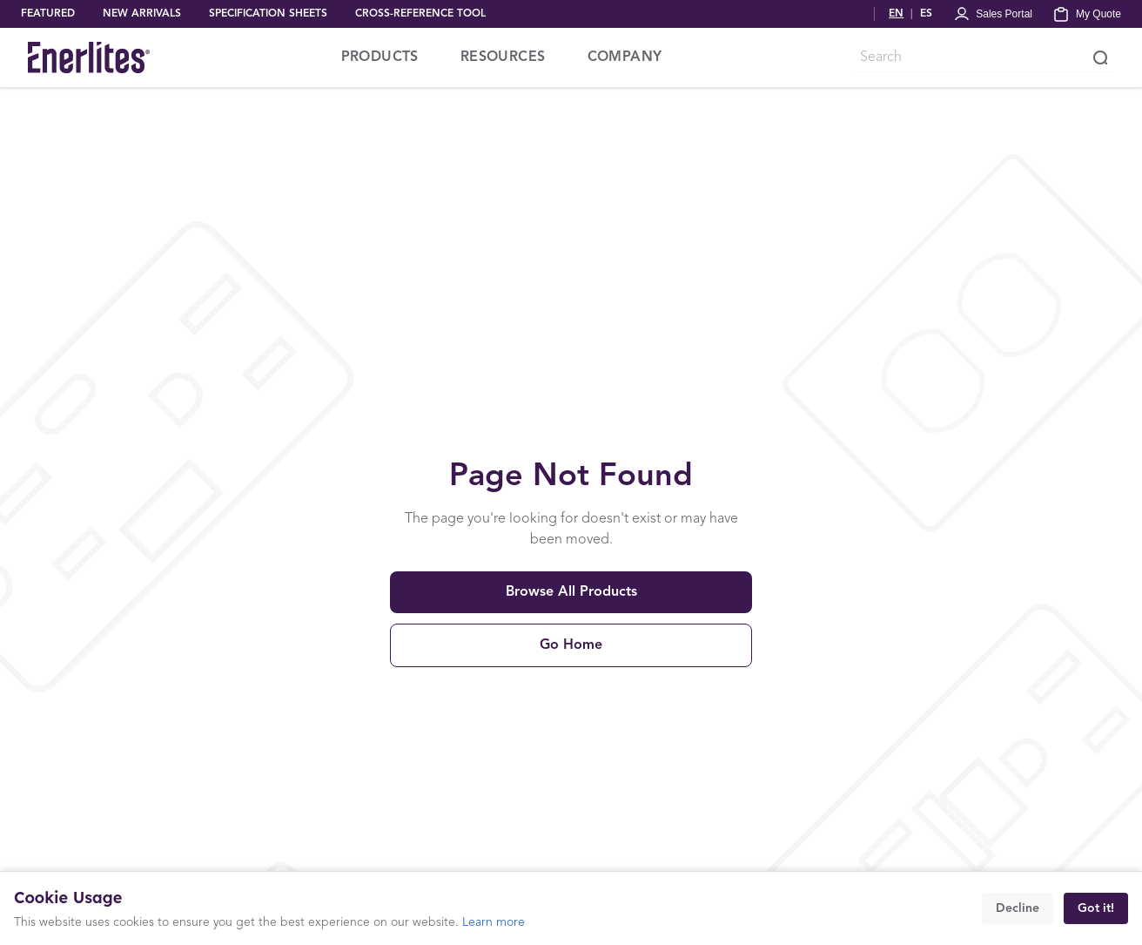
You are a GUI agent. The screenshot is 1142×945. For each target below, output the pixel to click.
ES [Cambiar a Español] (926, 14)
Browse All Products (571, 592)
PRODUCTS (380, 57)
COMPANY (625, 57)
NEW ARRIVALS (142, 14)
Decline (1017, 908)
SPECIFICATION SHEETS (268, 14)
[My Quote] (1087, 14)
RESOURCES (503, 57)
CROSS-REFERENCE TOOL (420, 14)
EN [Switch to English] (896, 14)
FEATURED (48, 14)
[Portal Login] (992, 14)
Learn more (493, 922)
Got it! (1096, 908)
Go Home (571, 645)
